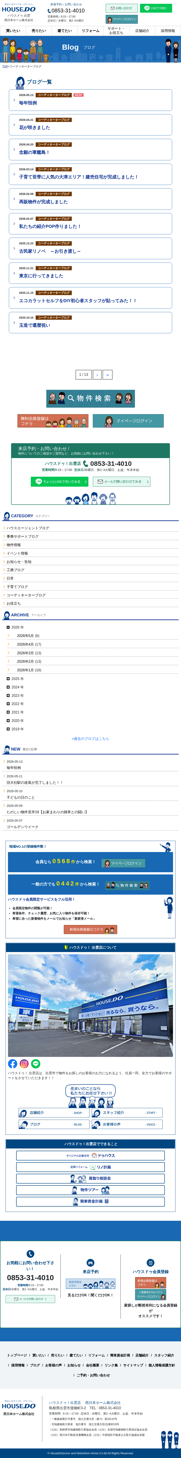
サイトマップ (133, 1365)
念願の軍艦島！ (34, 152)
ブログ (35, 1365)
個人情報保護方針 (161, 1365)
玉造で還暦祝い (34, 325)
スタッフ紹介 (164, 1355)
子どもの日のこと (21, 797)
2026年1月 (25, 670)
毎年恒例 (28, 102)
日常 (10, 578)
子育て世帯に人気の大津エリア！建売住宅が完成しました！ (79, 176)
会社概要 (92, 1365)
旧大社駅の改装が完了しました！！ (35, 782)
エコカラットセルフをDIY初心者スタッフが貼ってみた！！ (78, 300)
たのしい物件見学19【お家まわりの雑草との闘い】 (48, 812)
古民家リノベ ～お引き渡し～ (50, 251)
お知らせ (74, 1365)
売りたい (39, 31)
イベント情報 (17, 553)
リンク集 (111, 1365)
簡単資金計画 (120, 1355)
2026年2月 (25, 661)
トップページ (17, 1355)
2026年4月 (25, 644)
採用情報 (168, 31)
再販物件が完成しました (43, 201)
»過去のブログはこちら (90, 739)
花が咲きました (34, 127)
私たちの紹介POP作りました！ (50, 226)
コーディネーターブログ (26, 595)
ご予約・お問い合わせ (93, 1375)
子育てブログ (17, 587)
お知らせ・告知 (19, 562)
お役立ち (14, 603)
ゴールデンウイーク (23, 827)
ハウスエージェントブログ (28, 528)
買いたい (13, 31)
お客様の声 (53, 1365)
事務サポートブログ (23, 536)
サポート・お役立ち (116, 31)
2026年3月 (25, 653)
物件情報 (14, 545)
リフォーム (90, 31)
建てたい (65, 31)
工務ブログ (15, 570)
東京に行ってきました (41, 275)
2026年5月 (25, 636)
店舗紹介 (142, 31)
